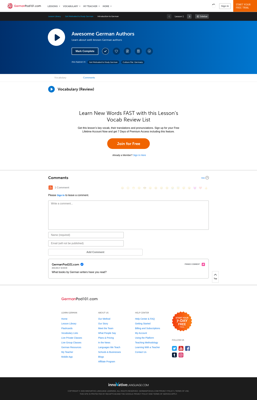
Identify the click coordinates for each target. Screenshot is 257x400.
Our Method (104, 319)
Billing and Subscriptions (147, 328)
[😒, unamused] (139, 188)
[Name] (86, 235)
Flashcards (66, 328)
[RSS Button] (50, 187)
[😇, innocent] (178, 188)
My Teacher (90, 6)
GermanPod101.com (148, 391)
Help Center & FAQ (145, 319)
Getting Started (142, 323)
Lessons (53, 6)
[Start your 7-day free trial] (182, 321)
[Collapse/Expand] (128, 177)
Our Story (103, 323)
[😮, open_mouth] (189, 188)
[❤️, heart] (200, 188)
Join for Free (128, 143)
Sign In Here (139, 155)
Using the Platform (144, 337)
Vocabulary (70, 6)
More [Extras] (106, 6)
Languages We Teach (109, 347)
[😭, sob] (172, 188)
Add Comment (65, 252)
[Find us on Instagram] (181, 354)
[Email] (86, 243)
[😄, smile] (122, 188)
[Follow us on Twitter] (174, 348)
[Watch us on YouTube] (181, 348)
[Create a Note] (127, 51)
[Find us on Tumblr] (174, 354)
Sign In (225, 6)
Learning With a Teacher (147, 347)
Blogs (101, 356)
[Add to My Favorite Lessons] (116, 51)
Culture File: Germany (133, 62)
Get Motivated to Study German (79, 16)
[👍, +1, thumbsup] (206, 188)
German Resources (71, 347)
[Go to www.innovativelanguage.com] (128, 384)
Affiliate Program (106, 361)
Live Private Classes (71, 337)
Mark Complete (85, 51)
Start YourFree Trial (245, 6)
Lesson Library (54, 16)
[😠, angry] (150, 188)
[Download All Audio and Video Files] (149, 51)
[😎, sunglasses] (145, 188)
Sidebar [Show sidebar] (204, 16)
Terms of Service (162, 394)
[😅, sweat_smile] (161, 188)
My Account (141, 333)
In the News (104, 342)
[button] (213, 6)
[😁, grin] (133, 188)
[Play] (51, 89)
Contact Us (140, 352)
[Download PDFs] (138, 51)
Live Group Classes (71, 342)
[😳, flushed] (128, 188)
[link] (189, 16)
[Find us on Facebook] (187, 348)
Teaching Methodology (146, 342)
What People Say (107, 333)
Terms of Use (182, 391)
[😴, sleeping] (184, 188)
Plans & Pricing (106, 337)
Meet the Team (105, 328)
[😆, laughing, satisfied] (156, 188)
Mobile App (67, 356)
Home (64, 319)
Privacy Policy (166, 391)
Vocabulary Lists (69, 333)
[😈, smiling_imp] (195, 188)
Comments (89, 77)
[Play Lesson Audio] (56, 37)
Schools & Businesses (109, 352)
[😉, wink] (167, 188)
